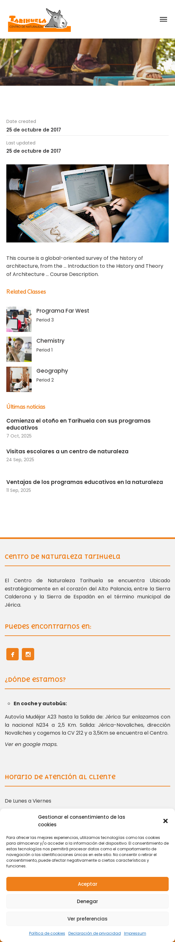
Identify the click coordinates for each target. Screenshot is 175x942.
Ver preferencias (87, 918)
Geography (52, 371)
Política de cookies (47, 933)
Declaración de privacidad (94, 933)
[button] (165, 821)
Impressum (135, 933)
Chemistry (50, 341)
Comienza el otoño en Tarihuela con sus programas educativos (78, 424)
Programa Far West (62, 311)
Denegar (87, 901)
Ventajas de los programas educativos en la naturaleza (84, 482)
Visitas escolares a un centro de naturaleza (68, 451)
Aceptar (87, 884)
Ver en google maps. (31, 744)
